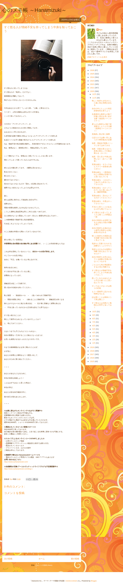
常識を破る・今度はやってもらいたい (102, 202)
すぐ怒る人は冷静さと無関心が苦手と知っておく (102, 305)
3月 (94, 336)
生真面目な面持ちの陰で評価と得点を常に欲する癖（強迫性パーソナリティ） (102, 117)
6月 (94, 326)
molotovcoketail (71, 581)
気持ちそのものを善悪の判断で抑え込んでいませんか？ (102, 251)
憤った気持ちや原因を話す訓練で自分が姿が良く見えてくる (102, 238)
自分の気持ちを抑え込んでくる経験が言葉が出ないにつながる (102, 259)
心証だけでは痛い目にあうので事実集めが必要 (102, 139)
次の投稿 (8, 559)
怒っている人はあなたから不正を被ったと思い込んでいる (102, 280)
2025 (92, 74)
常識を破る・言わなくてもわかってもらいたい (102, 197)
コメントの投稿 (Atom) (43, 565)
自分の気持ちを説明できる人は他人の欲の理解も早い (102, 222)
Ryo (100, 30)
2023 (92, 81)
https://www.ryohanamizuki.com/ (16, 462)
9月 (94, 315)
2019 (92, 347)
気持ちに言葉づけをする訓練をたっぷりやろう (102, 245)
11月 (94, 98)
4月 (94, 332)
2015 (92, 361)
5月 (94, 329)
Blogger (93, 581)
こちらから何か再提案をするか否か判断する (102, 266)
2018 (92, 351)
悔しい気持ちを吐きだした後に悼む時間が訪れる (102, 103)
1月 (94, 343)
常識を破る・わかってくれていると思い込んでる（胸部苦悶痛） (102, 190)
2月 (94, 340)
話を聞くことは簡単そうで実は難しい (102, 298)
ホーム (42, 559)
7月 (94, 322)
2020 (92, 91)
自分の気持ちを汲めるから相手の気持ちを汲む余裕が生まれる (102, 230)
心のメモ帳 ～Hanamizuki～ (34, 10)
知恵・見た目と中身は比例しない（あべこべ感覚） (102, 159)
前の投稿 (75, 559)
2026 (92, 70)
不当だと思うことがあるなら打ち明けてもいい (102, 208)
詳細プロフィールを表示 (97, 57)
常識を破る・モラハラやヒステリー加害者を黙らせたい (102, 166)
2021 (92, 88)
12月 (94, 94)
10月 (94, 312)
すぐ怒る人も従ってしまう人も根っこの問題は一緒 (102, 214)
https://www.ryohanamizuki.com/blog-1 (18, 469)
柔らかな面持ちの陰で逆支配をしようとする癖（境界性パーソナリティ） (102, 127)
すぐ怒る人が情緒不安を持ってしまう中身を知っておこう (102, 272)
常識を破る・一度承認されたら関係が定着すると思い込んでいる (102, 174)
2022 (92, 84)
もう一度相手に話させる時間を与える (102, 293)
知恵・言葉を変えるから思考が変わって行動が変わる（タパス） (102, 151)
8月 (94, 319)
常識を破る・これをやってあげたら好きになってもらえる (102, 182)
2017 (92, 354)
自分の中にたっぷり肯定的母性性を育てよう (102, 110)
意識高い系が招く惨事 (101, 134)
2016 (92, 358)
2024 (92, 77)
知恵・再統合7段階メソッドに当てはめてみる (102, 144)
